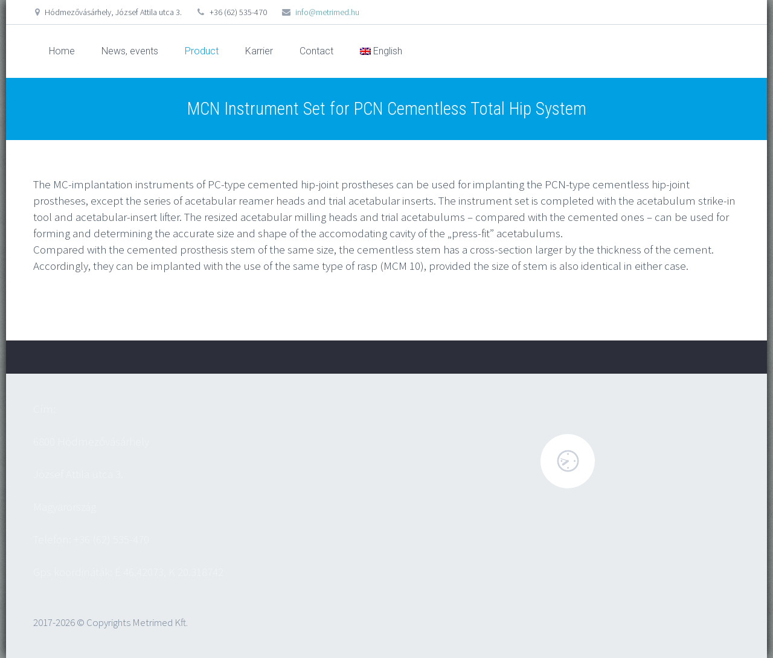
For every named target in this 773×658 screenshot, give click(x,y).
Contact (316, 51)
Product (202, 51)
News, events (129, 51)
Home (62, 51)
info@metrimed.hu (327, 12)
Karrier (259, 51)
